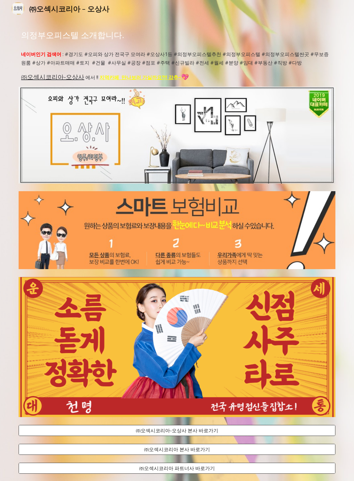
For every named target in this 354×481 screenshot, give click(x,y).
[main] (177, 35)
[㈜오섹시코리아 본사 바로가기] (177, 449)
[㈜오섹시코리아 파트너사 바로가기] (177, 468)
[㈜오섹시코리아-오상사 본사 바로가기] (177, 430)
